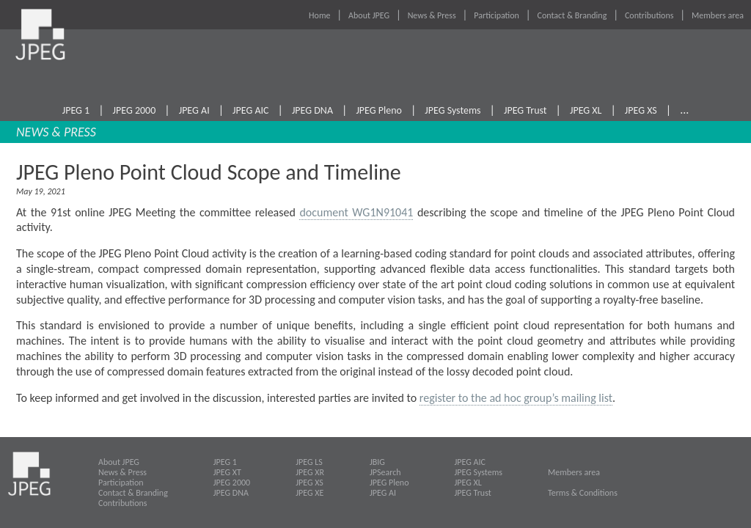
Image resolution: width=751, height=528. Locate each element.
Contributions (649, 15)
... (684, 110)
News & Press (432, 15)
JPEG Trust (525, 110)
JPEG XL (586, 110)
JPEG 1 (75, 110)
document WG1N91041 (356, 212)
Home (319, 15)
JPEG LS (309, 462)
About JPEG (368, 15)
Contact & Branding (572, 15)
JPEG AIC (250, 110)
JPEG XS (641, 110)
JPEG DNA (312, 110)
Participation (496, 15)
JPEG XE (309, 493)
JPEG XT (227, 472)
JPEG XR (310, 472)
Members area (718, 15)
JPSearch (385, 472)
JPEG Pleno (379, 110)
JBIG (377, 462)
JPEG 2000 (134, 110)
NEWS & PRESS (56, 132)
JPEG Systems (452, 110)
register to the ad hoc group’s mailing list (516, 398)
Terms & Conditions (583, 493)
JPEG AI (194, 110)
